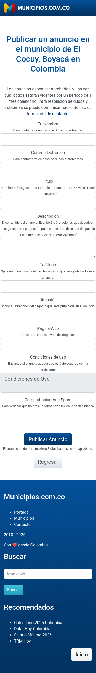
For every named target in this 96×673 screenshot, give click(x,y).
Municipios (24, 518)
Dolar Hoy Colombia (32, 628)
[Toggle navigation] (85, 8)
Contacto (22, 524)
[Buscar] (48, 574)
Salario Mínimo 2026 (33, 635)
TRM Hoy (22, 641)
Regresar (48, 462)
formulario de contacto (47, 113)
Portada (21, 512)
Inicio (82, 654)
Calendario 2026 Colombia (38, 622)
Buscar (13, 589)
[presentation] (39, 419)
